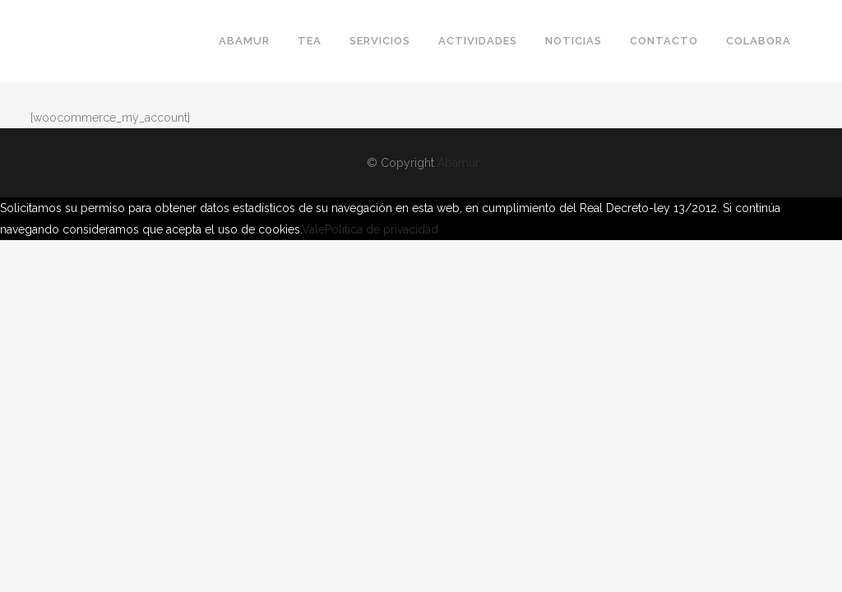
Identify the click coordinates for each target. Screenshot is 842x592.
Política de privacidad (381, 229)
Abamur (458, 162)
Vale (313, 229)
